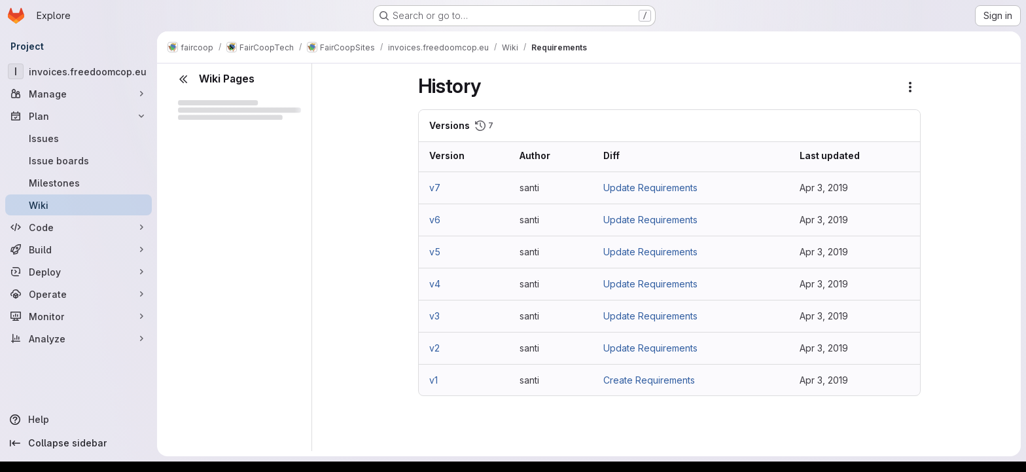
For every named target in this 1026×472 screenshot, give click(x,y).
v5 (434, 251)
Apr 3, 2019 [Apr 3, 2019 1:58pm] (824, 348)
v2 (434, 348)
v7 (434, 187)
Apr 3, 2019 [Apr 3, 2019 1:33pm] (824, 380)
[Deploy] (78, 271)
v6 (434, 219)
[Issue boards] (78, 160)
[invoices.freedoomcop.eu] (78, 71)
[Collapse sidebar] (78, 443)
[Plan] (78, 115)
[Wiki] (78, 204)
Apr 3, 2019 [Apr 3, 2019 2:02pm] (824, 283)
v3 (434, 315)
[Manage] (78, 93)
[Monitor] (78, 316)
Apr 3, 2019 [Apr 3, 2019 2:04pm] (824, 251)
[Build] (78, 249)
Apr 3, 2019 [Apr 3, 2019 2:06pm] (824, 219)
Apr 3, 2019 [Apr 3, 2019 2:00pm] (824, 315)
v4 (434, 283)
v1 (433, 380)
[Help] (78, 419)
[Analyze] (78, 338)
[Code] (78, 227)
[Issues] (78, 138)
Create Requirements (649, 380)
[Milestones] (78, 182)
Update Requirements (650, 187)
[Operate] (78, 293)
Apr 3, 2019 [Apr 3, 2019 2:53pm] (824, 187)
